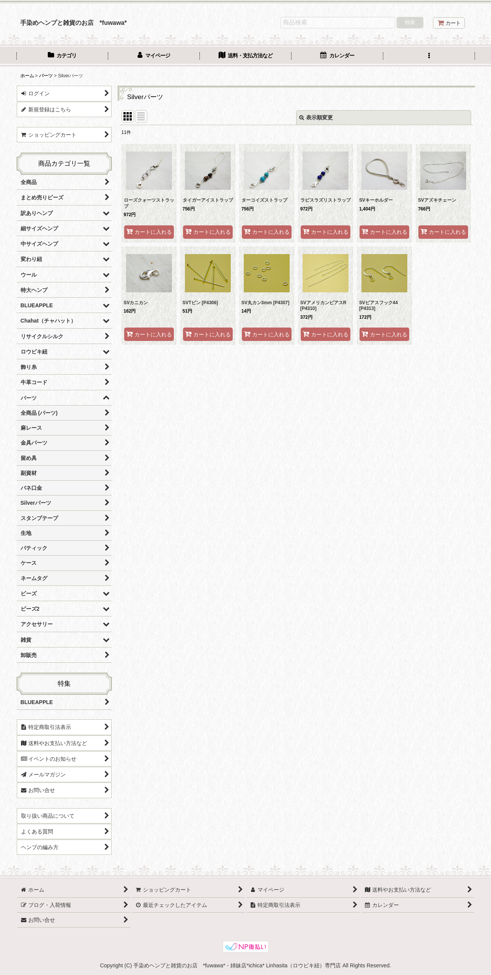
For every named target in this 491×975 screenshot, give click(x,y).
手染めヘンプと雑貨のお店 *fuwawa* (73, 22)
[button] (429, 56)
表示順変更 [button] (316, 117)
